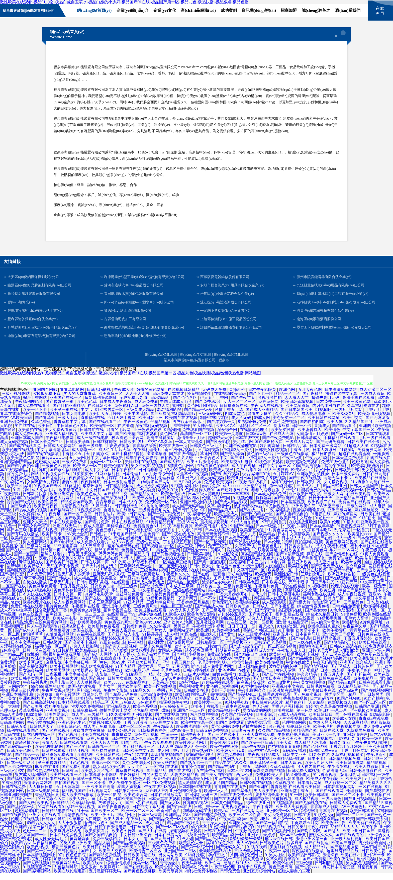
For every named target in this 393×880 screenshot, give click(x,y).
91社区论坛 (228, 561)
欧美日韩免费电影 (195, 585)
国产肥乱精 (309, 677)
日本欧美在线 (274, 589)
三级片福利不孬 (187, 489)
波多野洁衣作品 (248, 513)
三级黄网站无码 (66, 870)
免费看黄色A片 (147, 533)
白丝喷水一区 (23, 806)
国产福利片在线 (64, 765)
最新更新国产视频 (269, 777)
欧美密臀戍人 (310, 436)
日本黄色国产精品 (227, 810)
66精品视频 (160, 428)
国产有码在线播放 (23, 541)
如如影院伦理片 (326, 609)
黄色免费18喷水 (136, 769)
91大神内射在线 (311, 773)
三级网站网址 (39, 553)
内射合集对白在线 (328, 412)
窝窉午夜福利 (336, 473)
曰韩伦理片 (68, 858)
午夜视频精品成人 (264, 761)
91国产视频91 (349, 705)
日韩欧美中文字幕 (138, 757)
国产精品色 (353, 609)
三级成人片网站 (300, 449)
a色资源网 (11, 657)
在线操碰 (125, 432)
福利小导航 (360, 553)
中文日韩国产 (98, 497)
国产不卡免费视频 (16, 773)
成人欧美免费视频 (97, 673)
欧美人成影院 (366, 773)
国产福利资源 (12, 581)
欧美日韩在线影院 (99, 854)
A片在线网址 (88, 505)
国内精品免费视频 (162, 601)
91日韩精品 (63, 657)
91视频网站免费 (252, 428)
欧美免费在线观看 (364, 830)
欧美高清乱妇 (317, 725)
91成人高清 (101, 577)
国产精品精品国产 (176, 705)
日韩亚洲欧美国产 (16, 802)
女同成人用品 (170, 657)
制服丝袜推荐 (233, 625)
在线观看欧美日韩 (305, 793)
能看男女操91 (260, 420)
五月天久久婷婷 (114, 657)
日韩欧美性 (102, 545)
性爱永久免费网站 (87, 713)
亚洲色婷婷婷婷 (147, 436)
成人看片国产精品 (221, 789)
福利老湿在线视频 (319, 601)
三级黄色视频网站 (154, 517)
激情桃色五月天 (313, 653)
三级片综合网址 (160, 609)
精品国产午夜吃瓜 (183, 830)
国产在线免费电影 (139, 665)
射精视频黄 (367, 874)
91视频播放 (283, 810)
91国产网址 (131, 749)
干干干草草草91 (237, 501)
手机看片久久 (77, 577)
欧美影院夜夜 (46, 513)
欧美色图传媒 (124, 838)
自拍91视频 (366, 866)
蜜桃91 (178, 412)
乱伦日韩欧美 (299, 733)
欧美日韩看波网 (350, 769)
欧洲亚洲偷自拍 (342, 581)
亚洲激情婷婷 (355, 741)
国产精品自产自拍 (250, 661)
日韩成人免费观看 (346, 810)
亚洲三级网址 (340, 517)
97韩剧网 (385, 818)
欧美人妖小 (79, 806)
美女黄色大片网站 (58, 505)
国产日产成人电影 (124, 641)
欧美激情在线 (173, 501)
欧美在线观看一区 (66, 781)
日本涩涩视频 (293, 509)
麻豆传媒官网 (345, 521)
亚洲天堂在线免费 (259, 741)
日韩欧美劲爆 (78, 449)
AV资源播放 (11, 585)
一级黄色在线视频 (374, 581)
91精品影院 (380, 721)
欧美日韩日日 (321, 721)
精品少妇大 (10, 609)
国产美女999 (316, 617)
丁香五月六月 (244, 541)
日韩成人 (261, 613)
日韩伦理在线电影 (199, 677)
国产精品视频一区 (139, 753)
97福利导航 (349, 745)
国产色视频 (68, 741)
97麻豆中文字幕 (164, 729)
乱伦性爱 (156, 649)
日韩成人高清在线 (346, 653)
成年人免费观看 (143, 705)
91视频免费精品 (160, 605)
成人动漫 (147, 497)
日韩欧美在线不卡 (363, 449)
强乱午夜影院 (56, 713)
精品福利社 (296, 709)
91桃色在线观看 (269, 469)
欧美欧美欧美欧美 (286, 745)
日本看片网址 (310, 789)
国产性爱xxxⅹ (195, 557)
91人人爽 (165, 753)
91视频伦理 (243, 505)
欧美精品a (84, 705)
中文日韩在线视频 (311, 577)
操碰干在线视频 (252, 874)
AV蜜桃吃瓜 (227, 565)
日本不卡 (208, 605)
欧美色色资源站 (201, 621)
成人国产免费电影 (100, 733)
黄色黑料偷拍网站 (70, 597)
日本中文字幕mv (26, 649)
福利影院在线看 (290, 621)
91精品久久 (140, 697)
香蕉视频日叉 (47, 802)
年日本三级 (17, 537)
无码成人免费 (214, 396)
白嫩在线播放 (35, 589)
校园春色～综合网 (128, 445)
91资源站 (347, 457)
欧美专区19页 (31, 669)
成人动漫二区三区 (375, 396)
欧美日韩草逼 (317, 802)
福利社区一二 (58, 621)
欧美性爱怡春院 (224, 749)
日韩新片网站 (12, 729)
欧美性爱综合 (57, 721)
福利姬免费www (324, 757)
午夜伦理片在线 (166, 677)
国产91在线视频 (56, 737)
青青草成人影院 (324, 814)
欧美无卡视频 (341, 577)
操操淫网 (264, 505)
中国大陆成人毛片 (176, 408)
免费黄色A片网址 (86, 617)
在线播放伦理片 (254, 436)
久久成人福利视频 (16, 565)
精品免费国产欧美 (77, 509)
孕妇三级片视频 (81, 814)
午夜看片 (43, 565)
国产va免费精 (315, 866)
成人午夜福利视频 (331, 553)
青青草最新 (106, 509)
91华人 (127, 565)
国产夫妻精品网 (228, 585)
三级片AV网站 (197, 681)
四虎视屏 (54, 681)
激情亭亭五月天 (191, 445)
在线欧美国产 (293, 557)
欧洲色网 (287, 396)
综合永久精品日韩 (322, 621)
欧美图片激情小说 (203, 469)
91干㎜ (83, 818)
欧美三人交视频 (113, 858)
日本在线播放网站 (166, 802)
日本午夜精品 (124, 477)
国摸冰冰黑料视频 (288, 713)
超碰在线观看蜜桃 (354, 461)
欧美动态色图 (71, 497)
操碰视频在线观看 (185, 838)
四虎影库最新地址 (188, 428)
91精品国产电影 (140, 681)
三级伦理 (304, 870)
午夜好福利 (130, 781)
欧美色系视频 (145, 713)
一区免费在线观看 (162, 866)
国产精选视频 (47, 420)
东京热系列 (93, 493)
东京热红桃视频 (204, 721)
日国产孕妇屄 (322, 589)
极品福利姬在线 (256, 481)
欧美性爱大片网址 (191, 749)
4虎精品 (141, 717)
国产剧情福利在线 (341, 561)
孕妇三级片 (218, 862)
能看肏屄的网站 (315, 497)
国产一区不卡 (94, 789)
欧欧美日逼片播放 (211, 533)
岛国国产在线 (320, 545)
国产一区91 (76, 753)
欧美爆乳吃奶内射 (367, 473)
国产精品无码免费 (121, 701)
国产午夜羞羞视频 (114, 814)
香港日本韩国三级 (259, 637)
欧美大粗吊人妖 (319, 769)
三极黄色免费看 (162, 850)
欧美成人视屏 (221, 477)
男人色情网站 (35, 549)
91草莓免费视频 (283, 428)
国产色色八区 (185, 404)
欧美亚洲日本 (239, 485)
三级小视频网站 (16, 400)
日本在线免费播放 (66, 529)
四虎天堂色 (235, 420)
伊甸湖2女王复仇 (237, 457)
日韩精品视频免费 (344, 765)
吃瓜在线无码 (65, 533)
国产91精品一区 (371, 617)
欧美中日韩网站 (131, 521)
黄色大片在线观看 (279, 565)
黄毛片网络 (101, 806)
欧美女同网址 (92, 625)
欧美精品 (267, 541)
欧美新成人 (34, 573)
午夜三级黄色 (136, 428)
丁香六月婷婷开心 (232, 601)
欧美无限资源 (170, 878)
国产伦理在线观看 (245, 549)
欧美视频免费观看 (302, 469)
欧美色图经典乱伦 (324, 633)
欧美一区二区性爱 (245, 822)
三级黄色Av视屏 (56, 473)
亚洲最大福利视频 (346, 846)
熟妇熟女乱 (233, 765)
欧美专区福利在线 (148, 505)
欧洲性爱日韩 (286, 581)
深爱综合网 (227, 436)
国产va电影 (301, 645)
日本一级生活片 (21, 769)
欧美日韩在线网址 (324, 424)
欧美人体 (335, 428)
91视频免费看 (89, 517)
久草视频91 (285, 789)
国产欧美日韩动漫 (81, 525)
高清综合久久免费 (301, 597)
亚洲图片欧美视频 (375, 432)
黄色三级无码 (280, 874)
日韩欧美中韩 (347, 477)
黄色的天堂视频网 (222, 693)
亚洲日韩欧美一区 (261, 525)
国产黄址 (227, 641)
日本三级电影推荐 (43, 798)
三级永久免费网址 (156, 653)
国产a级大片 (300, 609)
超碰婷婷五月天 (232, 621)
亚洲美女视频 (58, 717)
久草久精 (274, 866)
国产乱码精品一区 (16, 753)
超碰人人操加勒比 (264, 625)
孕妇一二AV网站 (344, 557)
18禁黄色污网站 (180, 473)
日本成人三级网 (180, 593)
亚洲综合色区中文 (212, 465)
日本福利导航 (308, 641)
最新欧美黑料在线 (215, 858)
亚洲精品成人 (118, 713)
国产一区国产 (26, 561)
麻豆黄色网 (268, 408)
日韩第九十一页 (128, 798)
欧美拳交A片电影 (237, 469)
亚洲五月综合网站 (259, 878)
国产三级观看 (214, 617)
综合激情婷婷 (118, 870)
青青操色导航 (193, 773)
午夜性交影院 (116, 697)
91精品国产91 (305, 737)
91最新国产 (346, 525)
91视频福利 (318, 593)
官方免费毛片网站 (23, 481)
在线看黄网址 (266, 557)
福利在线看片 (53, 561)
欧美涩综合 (266, 721)
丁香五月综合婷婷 (197, 601)
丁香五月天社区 (82, 561)
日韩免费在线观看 (335, 685)
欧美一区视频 (261, 629)
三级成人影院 (372, 400)
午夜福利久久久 (176, 581)
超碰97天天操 (220, 445)
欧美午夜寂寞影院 (76, 834)
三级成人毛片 (308, 493)
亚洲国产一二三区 (189, 717)
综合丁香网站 (35, 404)
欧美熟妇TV (203, 757)
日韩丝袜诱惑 (105, 449)
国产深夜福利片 (115, 505)
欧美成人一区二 (87, 473)
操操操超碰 (242, 669)
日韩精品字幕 (295, 453)
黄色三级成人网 (155, 412)
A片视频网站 (101, 798)
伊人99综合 (175, 477)
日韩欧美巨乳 (309, 489)
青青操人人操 (214, 830)
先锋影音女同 (111, 810)
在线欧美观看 (358, 501)
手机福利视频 (207, 457)
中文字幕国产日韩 (376, 589)
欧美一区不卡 (35, 416)
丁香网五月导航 (167, 697)
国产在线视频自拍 (171, 721)
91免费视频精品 (236, 685)
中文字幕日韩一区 (81, 669)
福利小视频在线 (118, 617)
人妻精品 (316, 709)
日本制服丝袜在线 (195, 793)
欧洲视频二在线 (322, 509)
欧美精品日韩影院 (304, 862)
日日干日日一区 (241, 633)
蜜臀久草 (70, 489)
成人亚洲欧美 (347, 657)
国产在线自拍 (14, 822)
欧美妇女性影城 (230, 757)
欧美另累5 (63, 565)
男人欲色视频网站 (362, 870)
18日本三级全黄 (292, 842)
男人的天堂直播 (222, 597)
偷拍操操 (218, 701)
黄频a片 (217, 557)
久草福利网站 (219, 513)
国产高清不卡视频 (81, 649)
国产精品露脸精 (344, 854)
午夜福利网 (136, 826)
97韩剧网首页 (274, 529)
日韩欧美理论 (103, 593)
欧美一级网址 (125, 577)
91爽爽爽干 (83, 481)
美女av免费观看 (277, 822)
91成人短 (185, 846)
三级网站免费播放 (144, 581)
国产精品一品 (27, 761)
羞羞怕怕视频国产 (167, 761)
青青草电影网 (72, 396)
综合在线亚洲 (258, 810)
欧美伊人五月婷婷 (105, 420)
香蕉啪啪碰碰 (247, 609)
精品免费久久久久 (375, 789)
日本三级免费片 (346, 481)
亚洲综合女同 (378, 842)
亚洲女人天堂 (35, 529)
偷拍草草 (199, 834)
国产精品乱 (156, 777)
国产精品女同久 (144, 501)
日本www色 (257, 440)
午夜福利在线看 (86, 613)
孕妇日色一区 (124, 597)
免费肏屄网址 (369, 457)
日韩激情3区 (216, 653)
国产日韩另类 (371, 701)
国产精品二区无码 (183, 589)
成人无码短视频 (14, 449)
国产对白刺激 (309, 838)
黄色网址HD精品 (202, 412)
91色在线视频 (31, 621)
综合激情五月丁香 (51, 617)
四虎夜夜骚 (111, 665)
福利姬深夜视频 (21, 577)
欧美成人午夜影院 (322, 785)
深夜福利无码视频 (151, 432)
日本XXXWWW (147, 625)
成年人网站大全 (14, 693)
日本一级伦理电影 (120, 489)
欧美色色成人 (89, 501)
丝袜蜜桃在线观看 (47, 665)
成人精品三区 (86, 585)
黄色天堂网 (286, 677)
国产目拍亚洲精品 (69, 412)
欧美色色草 (87, 408)
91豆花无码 (347, 589)
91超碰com (325, 525)
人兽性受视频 (290, 725)
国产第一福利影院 (272, 830)
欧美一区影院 (109, 802)
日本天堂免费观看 (348, 465)
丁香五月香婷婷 (358, 645)
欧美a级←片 (302, 477)
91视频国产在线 (78, 557)
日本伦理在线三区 (39, 741)
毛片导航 (39, 477)
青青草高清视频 (14, 665)
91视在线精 (257, 854)
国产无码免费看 (330, 449)
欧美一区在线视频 (160, 693)
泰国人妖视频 (129, 793)
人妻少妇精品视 (185, 781)
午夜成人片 (124, 396)
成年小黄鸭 (257, 745)
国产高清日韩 (162, 846)
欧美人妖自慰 (165, 769)
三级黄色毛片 (270, 553)
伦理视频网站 (294, 729)
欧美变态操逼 (252, 537)
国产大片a (90, 573)
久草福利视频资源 (347, 761)
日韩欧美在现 (196, 697)
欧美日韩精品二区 (305, 605)
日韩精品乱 (160, 404)
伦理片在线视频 (25, 826)
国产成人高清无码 (245, 653)
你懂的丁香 (37, 661)
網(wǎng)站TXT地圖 (195, 362)
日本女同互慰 (136, 846)
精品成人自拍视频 (31, 517)
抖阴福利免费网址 (246, 862)
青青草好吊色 (144, 453)
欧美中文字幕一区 (197, 729)
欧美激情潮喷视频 (374, 420)
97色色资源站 (342, 617)
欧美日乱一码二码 (330, 717)
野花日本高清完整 (339, 874)
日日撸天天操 (116, 785)
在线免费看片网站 (51, 629)
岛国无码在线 (290, 617)
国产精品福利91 (68, 605)
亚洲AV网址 (278, 645)
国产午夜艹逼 (243, 404)
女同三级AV (101, 725)
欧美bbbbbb (114, 689)
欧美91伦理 (330, 529)
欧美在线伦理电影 (70, 878)
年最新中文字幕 (216, 577)
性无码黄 (261, 713)
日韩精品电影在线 (58, 818)
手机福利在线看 (164, 773)
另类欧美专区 (129, 693)
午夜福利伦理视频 (294, 741)
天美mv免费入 (124, 709)
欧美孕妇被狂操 (224, 753)
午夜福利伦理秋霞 (158, 485)
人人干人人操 (137, 400)
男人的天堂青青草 (80, 400)
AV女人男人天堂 (184, 617)
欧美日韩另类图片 (27, 685)
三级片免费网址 (238, 593)
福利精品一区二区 (51, 653)
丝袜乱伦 (73, 493)
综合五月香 (165, 537)
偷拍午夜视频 (50, 577)
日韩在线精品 (293, 593)
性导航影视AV (196, 810)
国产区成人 (341, 673)
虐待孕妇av (189, 689)
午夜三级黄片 (373, 557)
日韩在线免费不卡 (236, 802)
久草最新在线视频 (336, 713)
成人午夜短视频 (352, 601)
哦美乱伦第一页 (264, 769)
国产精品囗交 (116, 501)
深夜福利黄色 (45, 850)
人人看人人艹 (297, 404)
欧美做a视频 (38, 854)
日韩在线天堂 (332, 737)
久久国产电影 (146, 685)
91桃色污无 (324, 822)
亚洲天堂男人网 (376, 657)
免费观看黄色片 (289, 585)
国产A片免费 (152, 593)
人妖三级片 (102, 513)
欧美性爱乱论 (167, 874)
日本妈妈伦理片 (122, 737)
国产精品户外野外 (211, 846)
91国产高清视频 (307, 473)
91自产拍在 (374, 705)
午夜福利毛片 (35, 689)
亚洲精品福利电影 (289, 765)
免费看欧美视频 (218, 489)
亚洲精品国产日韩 (351, 505)
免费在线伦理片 (335, 469)
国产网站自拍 (35, 765)
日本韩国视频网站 (339, 793)
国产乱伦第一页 (21, 814)
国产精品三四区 (342, 689)
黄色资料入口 (126, 412)
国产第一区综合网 (197, 854)
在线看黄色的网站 (213, 473)
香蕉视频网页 (348, 733)
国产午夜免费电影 (278, 445)
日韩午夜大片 (202, 573)
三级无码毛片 (62, 589)
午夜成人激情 (92, 533)
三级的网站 (357, 513)
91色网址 (189, 497)
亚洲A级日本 (74, 633)
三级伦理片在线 (185, 577)
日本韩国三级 (373, 854)
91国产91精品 (242, 533)
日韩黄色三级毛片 (206, 453)
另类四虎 (181, 633)
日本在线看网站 (168, 842)
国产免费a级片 (208, 408)
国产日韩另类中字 (189, 517)
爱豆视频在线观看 (300, 685)
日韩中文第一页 (68, 601)
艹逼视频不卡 (239, 649)
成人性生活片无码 (115, 457)
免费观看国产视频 (198, 436)
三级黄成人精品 (140, 416)
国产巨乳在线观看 (141, 810)
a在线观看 (121, 589)
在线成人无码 (281, 440)
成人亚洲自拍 (326, 569)
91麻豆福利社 (108, 481)
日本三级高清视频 (105, 609)
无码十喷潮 (298, 589)
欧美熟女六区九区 (97, 777)
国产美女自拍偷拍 (217, 781)
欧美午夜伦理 (341, 866)
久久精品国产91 (358, 428)
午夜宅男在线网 (41, 729)
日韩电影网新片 (258, 585)
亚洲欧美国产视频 (338, 641)
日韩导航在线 (92, 436)
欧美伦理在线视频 (18, 457)
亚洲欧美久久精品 (133, 854)
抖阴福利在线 (228, 657)
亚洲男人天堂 (241, 830)
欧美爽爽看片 (97, 838)
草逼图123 (383, 408)
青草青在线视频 (130, 777)
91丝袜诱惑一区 (109, 416)
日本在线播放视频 (221, 537)
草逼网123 (209, 461)
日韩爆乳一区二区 (104, 753)
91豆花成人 (249, 681)
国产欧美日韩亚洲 (62, 569)
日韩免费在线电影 (373, 641)
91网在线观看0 (51, 814)
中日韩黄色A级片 (73, 432)
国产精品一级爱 (198, 416)
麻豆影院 (54, 669)
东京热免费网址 (231, 761)
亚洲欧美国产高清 (99, 793)
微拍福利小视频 (309, 549)
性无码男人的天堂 (74, 581)
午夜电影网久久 (252, 697)
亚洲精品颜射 (254, 493)
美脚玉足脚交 (223, 697)
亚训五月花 (283, 641)
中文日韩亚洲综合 (136, 842)
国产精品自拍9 (241, 834)
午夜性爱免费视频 (23, 485)
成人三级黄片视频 (254, 641)
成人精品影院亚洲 (353, 693)
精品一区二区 (288, 400)
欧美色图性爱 (333, 830)
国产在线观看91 (228, 806)
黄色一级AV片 (113, 669)
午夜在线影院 (124, 497)
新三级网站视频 (178, 457)
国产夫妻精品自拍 (292, 521)
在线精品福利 (137, 689)
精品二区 (101, 709)
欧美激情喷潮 (112, 525)
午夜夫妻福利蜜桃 (371, 749)
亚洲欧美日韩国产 (144, 669)
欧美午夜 (369, 834)
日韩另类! (296, 834)
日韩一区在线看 (37, 657)
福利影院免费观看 (58, 761)
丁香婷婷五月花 (305, 830)
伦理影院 (354, 798)
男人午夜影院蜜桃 (43, 633)
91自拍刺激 (272, 597)
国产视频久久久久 (329, 541)
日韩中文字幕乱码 (148, 814)
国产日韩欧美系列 (372, 826)
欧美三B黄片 (279, 689)
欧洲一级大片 (216, 798)
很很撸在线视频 (44, 537)
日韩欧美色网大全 (23, 757)
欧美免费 (263, 581)
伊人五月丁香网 (214, 404)
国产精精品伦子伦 (340, 649)
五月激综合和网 (210, 629)
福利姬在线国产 (25, 505)
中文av (87, 416)
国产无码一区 (31, 681)
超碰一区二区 (35, 838)
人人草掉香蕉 (89, 689)
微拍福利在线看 (70, 745)
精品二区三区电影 (176, 613)
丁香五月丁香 (377, 416)
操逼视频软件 (199, 400)
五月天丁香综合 (378, 785)
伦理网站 (15, 625)
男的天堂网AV (155, 781)
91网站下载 (186, 725)
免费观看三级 (12, 725)
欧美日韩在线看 (373, 649)
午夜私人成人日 (291, 657)
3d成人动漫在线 (292, 721)
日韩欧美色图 (247, 589)
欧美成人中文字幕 (97, 440)
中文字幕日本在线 (320, 697)
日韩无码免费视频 (212, 737)
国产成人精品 (172, 469)
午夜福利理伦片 (147, 457)
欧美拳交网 (351, 569)
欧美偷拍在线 (30, 436)
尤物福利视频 (375, 613)
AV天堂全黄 (77, 541)
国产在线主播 (251, 517)
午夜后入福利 (317, 465)
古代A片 (258, 601)
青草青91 (292, 866)
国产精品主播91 (222, 773)
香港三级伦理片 (25, 697)
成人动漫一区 (84, 457)
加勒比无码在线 (197, 818)
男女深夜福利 (31, 677)
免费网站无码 (181, 637)
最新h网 (14, 573)
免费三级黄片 (220, 553)
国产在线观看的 (350, 842)
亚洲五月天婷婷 (261, 842)
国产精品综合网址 (235, 605)
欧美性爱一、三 (208, 709)
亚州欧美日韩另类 (305, 501)
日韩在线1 (303, 822)
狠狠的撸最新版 (265, 497)
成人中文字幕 (97, 477)
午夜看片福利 (295, 533)
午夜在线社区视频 (160, 793)
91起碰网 (172, 436)
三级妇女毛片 (313, 581)
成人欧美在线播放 (78, 802)
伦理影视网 (118, 765)
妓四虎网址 (270, 453)
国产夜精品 (313, 400)
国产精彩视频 (316, 673)
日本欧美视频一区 (348, 497)
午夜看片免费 (266, 593)
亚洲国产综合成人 (356, 669)
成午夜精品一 (365, 685)
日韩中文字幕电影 (284, 601)
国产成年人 (25, 637)
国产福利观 (241, 798)
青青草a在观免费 (374, 725)
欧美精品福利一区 (224, 717)
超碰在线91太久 (238, 870)
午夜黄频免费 (93, 765)
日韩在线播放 (54, 757)
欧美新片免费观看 (104, 633)
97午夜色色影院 (72, 862)
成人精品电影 (39, 597)
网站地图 (253, 380)
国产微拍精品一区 (257, 521)
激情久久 (50, 749)
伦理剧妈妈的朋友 (213, 669)
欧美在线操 (284, 717)
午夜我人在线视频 (267, 412)
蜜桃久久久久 (321, 842)
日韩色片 (98, 541)
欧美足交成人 (226, 521)
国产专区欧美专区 (372, 577)
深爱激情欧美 (27, 749)
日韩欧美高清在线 (140, 862)
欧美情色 (332, 436)
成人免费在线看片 (34, 412)
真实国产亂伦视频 (257, 561)
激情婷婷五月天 (115, 645)
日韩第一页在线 (87, 785)
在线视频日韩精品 (184, 396)
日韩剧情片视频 (329, 870)
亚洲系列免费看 (14, 428)
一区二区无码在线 (171, 573)
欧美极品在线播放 (370, 485)
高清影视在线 (76, 822)
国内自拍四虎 (312, 428)
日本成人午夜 (130, 509)
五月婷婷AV (284, 481)
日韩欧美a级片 (133, 449)
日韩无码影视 (99, 396)
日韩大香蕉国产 (364, 493)
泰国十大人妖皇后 (71, 725)
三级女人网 (334, 501)
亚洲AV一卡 (374, 862)
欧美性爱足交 (240, 617)
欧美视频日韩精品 (53, 810)
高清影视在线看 (75, 513)
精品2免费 (24, 629)
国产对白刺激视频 (270, 485)
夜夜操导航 (91, 489)
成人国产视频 (93, 685)
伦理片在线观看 (345, 593)
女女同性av (138, 773)
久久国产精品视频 (237, 721)
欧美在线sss (94, 870)
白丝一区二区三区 (370, 709)
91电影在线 (321, 521)
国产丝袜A (159, 420)
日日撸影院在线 (234, 412)
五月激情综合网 (159, 481)
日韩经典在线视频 (256, 789)
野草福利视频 (144, 569)
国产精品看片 (344, 432)
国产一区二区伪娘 (172, 834)
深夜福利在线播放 (308, 858)
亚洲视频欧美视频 (365, 717)
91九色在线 (319, 761)
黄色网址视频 (146, 741)
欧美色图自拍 (12, 854)
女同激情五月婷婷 (312, 440)
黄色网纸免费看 (43, 593)
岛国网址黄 (197, 477)
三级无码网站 (210, 420)
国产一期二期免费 (164, 521)
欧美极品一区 (280, 577)
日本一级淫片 (268, 533)
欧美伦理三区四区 (183, 505)
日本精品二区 (12, 661)
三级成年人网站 (248, 858)
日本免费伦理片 (239, 545)
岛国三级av (127, 593)
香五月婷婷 (107, 485)
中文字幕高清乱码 (53, 457)
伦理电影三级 (62, 689)
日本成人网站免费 (270, 501)
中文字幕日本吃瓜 (315, 537)
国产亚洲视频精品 (360, 806)
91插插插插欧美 (155, 513)
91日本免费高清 (367, 545)
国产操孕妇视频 (130, 866)
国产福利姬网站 (37, 878)
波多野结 (294, 850)
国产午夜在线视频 (305, 485)
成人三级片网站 (191, 553)
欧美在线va (350, 862)
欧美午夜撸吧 (334, 637)
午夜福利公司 (201, 565)
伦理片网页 (187, 605)
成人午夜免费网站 (70, 609)
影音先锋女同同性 (153, 661)
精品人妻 (102, 850)
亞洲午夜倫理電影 (241, 453)
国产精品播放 (300, 665)
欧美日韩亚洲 (150, 424)
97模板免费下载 (47, 400)
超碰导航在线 (150, 621)
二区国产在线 (14, 593)
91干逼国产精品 (123, 541)
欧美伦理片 (323, 733)
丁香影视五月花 (177, 549)
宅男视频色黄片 (236, 814)
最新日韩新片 (168, 818)
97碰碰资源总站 (291, 633)
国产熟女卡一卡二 (196, 769)
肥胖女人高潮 (356, 625)
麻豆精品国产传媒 (197, 866)
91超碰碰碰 (152, 641)
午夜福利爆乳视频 (208, 633)
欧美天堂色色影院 (23, 465)
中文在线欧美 (298, 669)
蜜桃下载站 (160, 717)
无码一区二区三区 (106, 469)
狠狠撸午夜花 (164, 585)
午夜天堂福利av (233, 826)
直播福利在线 (93, 424)
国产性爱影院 (218, 449)
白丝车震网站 (68, 701)
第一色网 (305, 717)
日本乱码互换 (322, 705)
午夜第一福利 (118, 625)
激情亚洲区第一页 (312, 846)
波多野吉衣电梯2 (217, 589)
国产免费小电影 (76, 773)
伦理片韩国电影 (290, 785)
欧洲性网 (213, 870)
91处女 (312, 713)
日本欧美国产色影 (129, 806)
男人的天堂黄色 (325, 629)
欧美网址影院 (298, 412)
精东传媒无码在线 (123, 553)
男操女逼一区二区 (153, 673)
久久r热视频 (160, 633)
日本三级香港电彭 (204, 501)
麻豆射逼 (144, 565)
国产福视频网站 (21, 785)
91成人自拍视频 (245, 529)
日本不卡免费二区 (47, 449)
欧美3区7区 (226, 432)
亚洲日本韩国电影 (18, 701)
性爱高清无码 (335, 777)
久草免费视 (245, 553)
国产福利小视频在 (188, 661)
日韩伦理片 (105, 521)
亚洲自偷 (262, 870)
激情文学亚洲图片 (204, 765)
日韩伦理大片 (320, 657)
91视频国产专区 (48, 493)
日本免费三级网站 (326, 453)
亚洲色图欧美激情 (185, 798)
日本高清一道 (181, 737)
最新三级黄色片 (66, 854)
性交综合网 (356, 573)
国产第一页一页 (41, 858)
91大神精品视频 (255, 693)
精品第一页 (51, 557)
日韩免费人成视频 (304, 777)
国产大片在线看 (152, 838)
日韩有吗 (70, 777)
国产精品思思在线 (102, 565)
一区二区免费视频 (159, 789)
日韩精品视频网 (119, 493)
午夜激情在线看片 (251, 489)
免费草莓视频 (230, 525)
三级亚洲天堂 (31, 525)
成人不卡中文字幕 (16, 617)
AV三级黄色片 (354, 814)
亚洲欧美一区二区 (282, 818)
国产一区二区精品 (47, 645)
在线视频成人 (339, 709)
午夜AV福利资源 (178, 533)
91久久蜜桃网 (118, 721)
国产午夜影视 (283, 613)
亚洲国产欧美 (257, 806)
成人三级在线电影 (93, 445)
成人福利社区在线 (181, 641)
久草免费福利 (31, 717)
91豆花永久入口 (52, 806)
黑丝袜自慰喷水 (106, 757)
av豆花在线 (109, 649)
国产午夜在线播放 (178, 541)
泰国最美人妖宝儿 (270, 605)
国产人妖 (27, 810)
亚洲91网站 (29, 705)
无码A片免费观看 (177, 685)
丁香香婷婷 (180, 432)
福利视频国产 (74, 798)
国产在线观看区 (138, 874)
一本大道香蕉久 (189, 449)
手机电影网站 (240, 581)
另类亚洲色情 (197, 842)
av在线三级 (237, 629)
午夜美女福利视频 (309, 689)
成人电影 (377, 513)
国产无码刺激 (377, 424)
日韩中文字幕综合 (127, 745)
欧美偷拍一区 (102, 432)
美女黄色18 (253, 866)
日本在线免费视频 (66, 842)
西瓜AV (375, 601)
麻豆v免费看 (98, 745)
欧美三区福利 (19, 493)
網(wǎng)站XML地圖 (161, 362)
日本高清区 (249, 597)
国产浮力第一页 (221, 428)
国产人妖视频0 (36, 870)
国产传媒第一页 (60, 408)
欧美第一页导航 (229, 440)
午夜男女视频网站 (58, 697)
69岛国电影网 (66, 553)
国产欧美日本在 (267, 685)
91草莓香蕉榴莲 (152, 737)
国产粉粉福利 (359, 681)
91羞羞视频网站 (351, 533)
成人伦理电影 (314, 420)
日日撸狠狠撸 (150, 477)
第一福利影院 (281, 493)
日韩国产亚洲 (367, 713)
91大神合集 (203, 432)
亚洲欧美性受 (304, 513)
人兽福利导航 (66, 874)
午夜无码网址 (190, 870)
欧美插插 (363, 565)
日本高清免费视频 (156, 701)
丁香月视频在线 (74, 593)
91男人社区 (275, 862)
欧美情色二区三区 (145, 858)
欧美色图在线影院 (372, 661)
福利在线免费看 (220, 850)
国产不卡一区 (261, 400)
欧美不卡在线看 (205, 713)
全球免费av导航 (134, 404)
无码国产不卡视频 (63, 573)
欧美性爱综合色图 (97, 866)
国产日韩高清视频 (39, 709)
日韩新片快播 (35, 501)
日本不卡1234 (239, 777)
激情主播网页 (254, 733)
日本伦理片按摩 (278, 549)
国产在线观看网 (330, 798)
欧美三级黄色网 (357, 408)
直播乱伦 (237, 396)
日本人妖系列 (325, 457)
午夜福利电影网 (60, 445)
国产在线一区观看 (209, 581)
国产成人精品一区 (126, 830)
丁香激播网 (142, 645)
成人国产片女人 (152, 637)
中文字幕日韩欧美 (107, 465)
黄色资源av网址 (119, 629)
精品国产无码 (107, 557)
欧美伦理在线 (116, 473)
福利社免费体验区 (201, 878)
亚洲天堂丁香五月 (297, 798)
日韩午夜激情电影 (111, 834)
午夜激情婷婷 (247, 838)
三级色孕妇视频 (154, 577)
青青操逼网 (122, 741)
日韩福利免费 (134, 633)
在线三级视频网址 (320, 745)
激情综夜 (331, 862)
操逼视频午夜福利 (175, 709)
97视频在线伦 (126, 725)
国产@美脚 (33, 713)
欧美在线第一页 (173, 453)
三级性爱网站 (148, 549)
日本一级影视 (332, 677)
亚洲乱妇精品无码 (292, 629)
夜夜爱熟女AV (82, 485)
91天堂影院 (253, 573)
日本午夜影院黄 (262, 396)
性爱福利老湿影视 (309, 517)
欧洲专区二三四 (189, 653)
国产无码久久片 (230, 854)
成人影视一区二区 (340, 789)
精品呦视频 (376, 769)
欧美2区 (203, 637)
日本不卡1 (317, 765)
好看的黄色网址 (151, 396)
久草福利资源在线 (363, 412)
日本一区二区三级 (134, 733)
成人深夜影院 (274, 609)
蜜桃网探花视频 (214, 529)
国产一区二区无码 (210, 549)
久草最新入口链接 (85, 826)
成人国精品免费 (252, 673)
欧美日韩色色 (69, 733)
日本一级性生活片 (54, 637)
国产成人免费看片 (228, 745)
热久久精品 (307, 681)
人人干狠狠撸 (70, 830)
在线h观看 (163, 645)
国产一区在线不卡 (224, 741)
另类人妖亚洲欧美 (75, 850)
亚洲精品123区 (178, 822)
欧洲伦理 (85, 761)
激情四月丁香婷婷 (257, 785)
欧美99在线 (283, 870)
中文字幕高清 (77, 681)
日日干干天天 (321, 505)
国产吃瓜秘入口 (269, 449)
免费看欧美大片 (269, 781)
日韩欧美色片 (272, 850)
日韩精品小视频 (327, 645)
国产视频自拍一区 (158, 553)
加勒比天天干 (66, 866)
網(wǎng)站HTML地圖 (231, 362)
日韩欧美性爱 (373, 858)
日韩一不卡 (301, 432)
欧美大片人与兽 (105, 749)
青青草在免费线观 (269, 665)
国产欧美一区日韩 (257, 749)
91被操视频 (282, 806)
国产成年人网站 (98, 661)
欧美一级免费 (374, 593)
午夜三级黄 (292, 465)
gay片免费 (211, 493)
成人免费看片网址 (219, 673)
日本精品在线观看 (74, 709)
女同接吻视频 (336, 489)
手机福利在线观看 (340, 445)
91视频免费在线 (56, 481)
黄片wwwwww (54, 465)
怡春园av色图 (229, 573)
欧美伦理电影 (143, 657)
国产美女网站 (14, 745)
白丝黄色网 (318, 557)
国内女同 (107, 693)
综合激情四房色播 (313, 613)
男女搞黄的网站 (257, 717)
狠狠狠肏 (89, 874)
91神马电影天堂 (99, 601)
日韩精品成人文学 (258, 657)
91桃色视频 (351, 621)
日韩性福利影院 (138, 537)
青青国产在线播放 (230, 793)
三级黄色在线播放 (293, 461)
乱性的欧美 (55, 693)
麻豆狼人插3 (156, 798)
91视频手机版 (329, 625)
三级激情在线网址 (285, 697)
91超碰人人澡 (356, 453)
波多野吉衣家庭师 (89, 737)
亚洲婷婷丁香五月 (82, 645)
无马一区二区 (145, 870)
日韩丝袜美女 (141, 834)
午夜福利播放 (278, 517)
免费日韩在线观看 (27, 613)
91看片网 (21, 497)
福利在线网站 (282, 489)
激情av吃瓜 (349, 781)
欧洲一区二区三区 (137, 818)
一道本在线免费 (236, 713)
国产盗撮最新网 (264, 509)
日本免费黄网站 (41, 581)
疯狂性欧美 (250, 565)
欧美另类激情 (283, 436)
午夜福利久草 (355, 633)
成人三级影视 (276, 477)
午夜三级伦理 (223, 874)
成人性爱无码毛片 (51, 846)
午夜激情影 (10, 501)
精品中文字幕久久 (231, 769)
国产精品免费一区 (165, 826)
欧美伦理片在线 (37, 609)
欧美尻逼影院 (228, 725)
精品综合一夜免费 (77, 537)
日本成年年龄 (322, 533)
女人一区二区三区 (240, 408)
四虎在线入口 (379, 465)
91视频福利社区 (185, 493)
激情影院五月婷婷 (35, 866)
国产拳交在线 (377, 798)
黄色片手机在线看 (234, 677)
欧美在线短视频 (128, 545)
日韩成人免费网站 (60, 453)
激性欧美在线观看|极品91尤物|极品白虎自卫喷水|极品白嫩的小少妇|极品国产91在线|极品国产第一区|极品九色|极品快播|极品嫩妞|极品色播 (122, 380)
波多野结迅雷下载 (263, 729)
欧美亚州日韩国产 (358, 838)
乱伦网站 (324, 477)
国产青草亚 (45, 424)
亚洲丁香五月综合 (178, 669)
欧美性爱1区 (13, 553)
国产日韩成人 (59, 585)
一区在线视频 (370, 793)
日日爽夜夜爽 (243, 737)
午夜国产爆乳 (12, 830)
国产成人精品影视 (231, 509)
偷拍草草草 (33, 641)
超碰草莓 (45, 701)
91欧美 (348, 826)
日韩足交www (207, 814)
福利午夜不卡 (193, 741)
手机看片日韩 (190, 537)
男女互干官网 (168, 557)
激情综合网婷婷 (38, 789)
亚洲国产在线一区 (66, 404)
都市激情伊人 (169, 681)
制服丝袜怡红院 (214, 424)
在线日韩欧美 (100, 412)
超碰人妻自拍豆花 (294, 878)
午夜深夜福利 (339, 773)
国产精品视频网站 (167, 525)
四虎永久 (101, 461)
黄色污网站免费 (225, 733)
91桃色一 (8, 533)
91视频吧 (323, 416)
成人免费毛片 (44, 497)
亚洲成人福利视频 (62, 440)
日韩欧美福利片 (201, 561)
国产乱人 (332, 838)
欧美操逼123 (111, 874)
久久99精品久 (287, 420)
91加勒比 (367, 525)
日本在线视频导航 (128, 529)
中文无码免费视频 (157, 725)
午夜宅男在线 (136, 761)
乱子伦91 (290, 497)
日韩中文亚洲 (295, 761)
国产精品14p (137, 525)
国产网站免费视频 (105, 862)
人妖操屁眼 (275, 573)
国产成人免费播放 (148, 589)
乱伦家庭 (342, 537)
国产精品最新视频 (129, 850)
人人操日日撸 (41, 793)
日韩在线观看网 (74, 749)
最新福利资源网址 (101, 404)
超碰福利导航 (27, 818)
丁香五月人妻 (332, 681)
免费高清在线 (219, 661)
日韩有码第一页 (338, 605)
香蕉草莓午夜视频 (192, 481)
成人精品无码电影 (311, 749)
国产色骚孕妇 (315, 753)
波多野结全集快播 (271, 802)
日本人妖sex (291, 769)
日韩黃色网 (363, 673)
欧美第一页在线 (64, 416)
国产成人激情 (207, 685)
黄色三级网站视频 (342, 549)
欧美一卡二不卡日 (259, 725)
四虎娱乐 (208, 641)
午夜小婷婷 (318, 834)
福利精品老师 (183, 420)
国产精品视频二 (242, 701)
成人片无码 (241, 424)
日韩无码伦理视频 (270, 649)
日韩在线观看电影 (375, 689)
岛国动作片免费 (82, 693)
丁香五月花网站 (253, 773)
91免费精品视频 (160, 529)
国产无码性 (265, 617)
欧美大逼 (284, 749)
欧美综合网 (298, 573)
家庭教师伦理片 (200, 761)
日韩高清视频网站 (248, 645)
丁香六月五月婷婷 (346, 753)
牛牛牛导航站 (258, 765)
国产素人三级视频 (121, 653)
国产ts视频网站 (181, 649)
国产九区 (54, 525)
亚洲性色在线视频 (299, 625)
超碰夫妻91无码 (325, 404)
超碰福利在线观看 (218, 689)
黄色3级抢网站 (165, 854)
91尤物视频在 (277, 513)
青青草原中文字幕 (70, 428)
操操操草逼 (156, 461)
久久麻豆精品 (356, 729)
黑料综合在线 (119, 533)
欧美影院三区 (111, 400)
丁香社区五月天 (76, 461)
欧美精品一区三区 (27, 545)
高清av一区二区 (105, 769)
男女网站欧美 (170, 862)
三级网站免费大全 (136, 573)
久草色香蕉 (41, 428)
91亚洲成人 (187, 485)
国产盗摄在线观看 (202, 625)
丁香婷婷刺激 (117, 453)
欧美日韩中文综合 (296, 525)
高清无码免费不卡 (213, 541)
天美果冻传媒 (164, 689)
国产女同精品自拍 (101, 842)
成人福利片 (155, 830)
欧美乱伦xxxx (360, 541)
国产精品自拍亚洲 (23, 473)
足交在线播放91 (109, 677)
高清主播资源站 (160, 445)
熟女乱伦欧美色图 (109, 773)
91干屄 (296, 802)
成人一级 (343, 545)
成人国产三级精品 (88, 721)
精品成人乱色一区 (191, 753)
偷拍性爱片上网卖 (116, 717)
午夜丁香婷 (263, 814)
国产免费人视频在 (120, 637)
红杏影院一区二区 (108, 681)
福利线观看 (147, 440)
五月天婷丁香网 (122, 424)
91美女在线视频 (95, 741)
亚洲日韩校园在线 (196, 509)
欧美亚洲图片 (103, 822)
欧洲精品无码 (137, 677)
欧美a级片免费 (195, 874)
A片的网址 (121, 569)
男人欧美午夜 (266, 798)
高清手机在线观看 (358, 404)
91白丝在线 (25, 432)
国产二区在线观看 (338, 661)
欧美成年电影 (65, 625)
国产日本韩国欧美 (297, 416)
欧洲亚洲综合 (62, 501)
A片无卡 (8, 412)
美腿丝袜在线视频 (141, 469)
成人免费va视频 (29, 440)
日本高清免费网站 (341, 396)
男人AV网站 (247, 850)
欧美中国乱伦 (136, 420)
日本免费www (328, 408)
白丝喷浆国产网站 (154, 489)
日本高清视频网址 (39, 862)
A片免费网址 (372, 629)
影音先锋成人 (298, 781)
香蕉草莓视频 (295, 705)
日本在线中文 (247, 445)
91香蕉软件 (12, 789)
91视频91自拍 (270, 404)
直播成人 (322, 432)
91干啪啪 (286, 637)
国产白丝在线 (179, 814)
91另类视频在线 (226, 637)
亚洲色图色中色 (72, 729)
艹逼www (170, 741)
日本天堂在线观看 (164, 806)
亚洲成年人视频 (116, 613)
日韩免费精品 (379, 497)
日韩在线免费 (14, 793)
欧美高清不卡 (308, 637)
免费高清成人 (204, 665)
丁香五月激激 (136, 729)
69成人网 (262, 424)
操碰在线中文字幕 (341, 400)
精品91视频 (79, 757)
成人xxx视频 (123, 549)
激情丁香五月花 (229, 416)
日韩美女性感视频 (271, 457)
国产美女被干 (261, 621)
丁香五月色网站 (354, 757)
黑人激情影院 (190, 789)
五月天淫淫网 (68, 793)
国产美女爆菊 (232, 461)
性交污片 (109, 573)
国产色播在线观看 (351, 721)
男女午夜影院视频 (147, 473)
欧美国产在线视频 (181, 424)
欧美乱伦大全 (191, 850)
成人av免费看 (146, 408)
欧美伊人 (277, 661)
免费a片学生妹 (249, 477)
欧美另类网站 (58, 677)
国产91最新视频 (290, 561)
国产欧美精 (125, 440)
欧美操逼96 (83, 677)
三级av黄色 (331, 806)
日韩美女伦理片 (299, 553)
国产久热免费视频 (43, 777)
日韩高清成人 (309, 445)
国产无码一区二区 (347, 440)
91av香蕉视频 (325, 781)
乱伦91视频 (142, 721)
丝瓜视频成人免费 (105, 729)
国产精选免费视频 (210, 822)
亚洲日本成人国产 (27, 445)
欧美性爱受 (48, 509)
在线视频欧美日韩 (230, 400)
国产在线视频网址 (377, 697)
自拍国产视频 (67, 789)
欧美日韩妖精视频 (297, 408)
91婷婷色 (314, 585)
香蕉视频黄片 (191, 693)
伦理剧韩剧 (175, 765)
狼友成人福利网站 (31, 781)
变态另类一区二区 (289, 424)
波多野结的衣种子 (285, 673)
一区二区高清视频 (280, 653)
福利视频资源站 (251, 689)
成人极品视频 (307, 806)
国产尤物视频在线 (311, 810)
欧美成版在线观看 (150, 617)
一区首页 (361, 537)
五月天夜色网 (310, 396)
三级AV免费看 (75, 469)
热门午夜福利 (133, 649)
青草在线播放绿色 (16, 420)
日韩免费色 (230, 878)
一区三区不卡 (41, 745)
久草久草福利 (282, 773)
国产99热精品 (62, 549)
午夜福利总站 (12, 489)
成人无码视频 (212, 485)
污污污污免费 (111, 561)
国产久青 (81, 545)
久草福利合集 (84, 810)
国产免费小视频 (308, 701)
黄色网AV (169, 440)
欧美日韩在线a (108, 761)
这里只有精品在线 (343, 858)
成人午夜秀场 (244, 473)
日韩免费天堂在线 (168, 400)
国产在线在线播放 (43, 461)
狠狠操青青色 (239, 557)
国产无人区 (170, 810)
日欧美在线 (370, 521)
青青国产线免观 (21, 509)
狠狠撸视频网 (39, 605)
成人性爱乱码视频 (152, 493)
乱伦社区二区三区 (255, 432)
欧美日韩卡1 (53, 541)
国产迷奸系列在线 (233, 497)
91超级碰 (218, 834)
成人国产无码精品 (188, 513)
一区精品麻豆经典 (175, 569)
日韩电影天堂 (126, 513)
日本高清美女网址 (196, 785)
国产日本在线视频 (278, 681)
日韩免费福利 (85, 717)
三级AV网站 (188, 529)
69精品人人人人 (41, 830)
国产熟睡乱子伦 (312, 565)
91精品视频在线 (271, 834)
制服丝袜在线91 (197, 806)
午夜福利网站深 (197, 521)
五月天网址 (79, 465)
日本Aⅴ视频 (380, 741)
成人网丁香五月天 (173, 757)
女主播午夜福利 (210, 777)
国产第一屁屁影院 (210, 569)
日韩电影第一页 (215, 645)
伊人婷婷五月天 (174, 713)
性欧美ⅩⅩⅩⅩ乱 (342, 420)
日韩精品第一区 (210, 649)
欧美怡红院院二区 (191, 701)
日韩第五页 (17, 733)
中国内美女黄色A (111, 705)
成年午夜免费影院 (142, 465)
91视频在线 (381, 453)
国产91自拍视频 (225, 481)
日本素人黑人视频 (325, 729)
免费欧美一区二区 (161, 509)
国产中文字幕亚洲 (57, 705)
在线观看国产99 (121, 621)
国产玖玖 (8, 436)
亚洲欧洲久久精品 (323, 826)
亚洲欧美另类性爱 (313, 481)
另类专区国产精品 (340, 701)
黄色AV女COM (148, 629)
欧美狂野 (328, 597)
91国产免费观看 (230, 729)
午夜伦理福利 (359, 677)
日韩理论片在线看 (275, 701)
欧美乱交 (109, 585)
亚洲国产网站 (45, 396)
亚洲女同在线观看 (45, 822)
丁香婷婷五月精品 (193, 609)
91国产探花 (125, 661)
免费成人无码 (186, 645)
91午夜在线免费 (177, 545)
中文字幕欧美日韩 (16, 424)
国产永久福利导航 (66, 477)
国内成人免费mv (201, 525)
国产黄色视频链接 (168, 561)
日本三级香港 (150, 822)
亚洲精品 (23, 834)
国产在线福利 (181, 777)
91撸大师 (351, 529)
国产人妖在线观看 (170, 565)
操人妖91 (207, 497)
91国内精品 (126, 673)
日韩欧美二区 (209, 593)
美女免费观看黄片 (61, 436)
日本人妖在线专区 (35, 601)
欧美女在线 (168, 497)
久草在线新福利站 (200, 826)
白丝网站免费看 (130, 601)
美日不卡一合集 (326, 741)
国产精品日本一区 (173, 665)
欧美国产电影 (343, 850)
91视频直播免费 (37, 874)
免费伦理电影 (340, 565)
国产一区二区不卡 (348, 802)
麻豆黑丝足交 (366, 517)
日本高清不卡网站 (101, 781)
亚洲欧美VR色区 (178, 629)
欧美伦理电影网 (49, 753)
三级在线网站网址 (247, 818)
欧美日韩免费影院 (16, 846)
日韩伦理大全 (42, 733)
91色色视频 (79, 769)
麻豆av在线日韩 (279, 846)
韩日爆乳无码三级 (201, 802)
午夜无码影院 (325, 669)
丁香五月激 (300, 457)
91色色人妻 (140, 785)
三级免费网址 (145, 613)
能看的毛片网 (119, 436)
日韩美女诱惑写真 (34, 533)
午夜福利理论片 (29, 408)
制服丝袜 (281, 432)
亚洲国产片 (99, 597)
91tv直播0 (358, 489)
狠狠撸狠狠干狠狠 (246, 846)
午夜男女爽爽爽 (158, 749)
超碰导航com (341, 749)
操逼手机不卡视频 (303, 661)
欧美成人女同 (344, 725)
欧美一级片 (372, 745)
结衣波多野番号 (199, 657)
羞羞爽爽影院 (132, 605)
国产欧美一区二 (105, 818)
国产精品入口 (137, 561)
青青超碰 (279, 793)
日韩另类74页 (268, 545)
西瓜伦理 (244, 781)
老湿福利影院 (169, 416)
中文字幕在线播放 (154, 597)
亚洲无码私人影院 (109, 581)
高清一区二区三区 (89, 621)
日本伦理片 (132, 481)
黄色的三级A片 (261, 461)
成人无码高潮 (93, 553)
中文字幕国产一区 (358, 436)
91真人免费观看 (374, 561)
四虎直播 (34, 721)
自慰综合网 (93, 701)
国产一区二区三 (78, 521)
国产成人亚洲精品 (262, 416)
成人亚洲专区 (233, 705)
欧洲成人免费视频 (292, 814)
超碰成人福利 (47, 469)
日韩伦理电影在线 (365, 777)
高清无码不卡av (338, 485)
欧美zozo (222, 818)
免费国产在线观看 (354, 509)
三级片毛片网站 (348, 416)
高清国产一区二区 (196, 440)
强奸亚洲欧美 (300, 569)
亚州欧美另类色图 (86, 629)
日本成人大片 (294, 545)
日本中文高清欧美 (294, 541)
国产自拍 (153, 545)
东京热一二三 (228, 866)
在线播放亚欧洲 (303, 529)
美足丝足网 (243, 449)
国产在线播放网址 (278, 838)
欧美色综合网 (136, 802)
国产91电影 (173, 625)
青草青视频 (34, 585)
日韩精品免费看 (346, 613)
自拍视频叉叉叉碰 (177, 465)
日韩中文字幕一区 (274, 473)
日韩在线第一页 (95, 569)
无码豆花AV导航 (135, 585)
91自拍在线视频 (14, 645)
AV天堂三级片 (331, 513)
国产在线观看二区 (105, 428)
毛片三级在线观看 (374, 445)
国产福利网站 (62, 517)
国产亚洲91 (259, 793)
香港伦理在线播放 (120, 517)
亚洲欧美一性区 (375, 529)
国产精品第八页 (222, 517)
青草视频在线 (31, 569)
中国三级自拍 (19, 513)
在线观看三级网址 (264, 705)
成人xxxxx (232, 493)
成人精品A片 (317, 854)
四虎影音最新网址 (374, 850)
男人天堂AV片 (40, 725)
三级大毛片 (68, 424)
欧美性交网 (352, 424)
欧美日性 (46, 432)
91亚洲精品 (134, 609)
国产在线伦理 (317, 850)
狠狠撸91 (309, 818)
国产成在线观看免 (25, 453)
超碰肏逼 (360, 469)
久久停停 (27, 521)
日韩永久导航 (54, 826)
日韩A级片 (53, 649)
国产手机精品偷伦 (128, 461)
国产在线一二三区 (22, 557)
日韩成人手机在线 (162, 745)
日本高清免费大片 (62, 685)
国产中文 (89, 858)
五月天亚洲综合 (186, 673)
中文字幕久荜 (160, 449)
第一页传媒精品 (52, 769)
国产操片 (238, 465)
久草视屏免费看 (360, 737)
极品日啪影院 (324, 461)
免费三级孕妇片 (107, 846)
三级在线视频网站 (189, 597)
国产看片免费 (97, 529)
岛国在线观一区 (87, 637)
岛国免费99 (149, 541)
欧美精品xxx (86, 657)
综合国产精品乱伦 (354, 597)
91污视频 (277, 733)
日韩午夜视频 (253, 753)
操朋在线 (315, 561)
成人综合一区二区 (288, 826)
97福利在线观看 (91, 641)
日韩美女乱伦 (120, 685)
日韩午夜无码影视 (93, 589)
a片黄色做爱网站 (282, 537)
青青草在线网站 (363, 637)
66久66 (37, 693)
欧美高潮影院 (362, 665)
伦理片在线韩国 (216, 505)
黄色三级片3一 (109, 537)
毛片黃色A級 (58, 613)
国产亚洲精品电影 (290, 505)
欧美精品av (21, 850)
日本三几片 (257, 569)
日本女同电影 (74, 420)
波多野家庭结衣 (379, 653)
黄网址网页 (80, 846)
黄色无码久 (222, 609)
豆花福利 (237, 569)
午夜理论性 (376, 761)
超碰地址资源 (58, 545)
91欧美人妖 (175, 621)
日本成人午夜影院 (116, 408)
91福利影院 (195, 862)
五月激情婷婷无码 (105, 878)
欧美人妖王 (114, 826)
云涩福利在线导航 (16, 653)
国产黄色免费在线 (327, 573)
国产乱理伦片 (54, 485)
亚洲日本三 (263, 677)
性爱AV (225, 665)
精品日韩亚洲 (335, 493)
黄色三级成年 (91, 453)
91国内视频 (130, 485)
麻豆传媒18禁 (47, 773)
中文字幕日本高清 (370, 605)
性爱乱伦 (242, 665)
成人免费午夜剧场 (124, 789)
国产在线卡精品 (183, 461)
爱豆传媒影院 (165, 785)
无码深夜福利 (294, 757)
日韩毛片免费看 (321, 693)
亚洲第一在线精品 (82, 665)
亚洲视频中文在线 (288, 693)
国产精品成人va (209, 613)
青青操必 (168, 870)
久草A (79, 565)
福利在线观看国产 (23, 737)
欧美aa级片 (348, 697)
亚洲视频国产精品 (16, 469)
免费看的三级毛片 (137, 557)
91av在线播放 (227, 785)
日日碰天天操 (38, 625)
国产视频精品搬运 (331, 665)
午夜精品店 (163, 733)
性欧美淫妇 (351, 785)
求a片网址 (126, 822)
